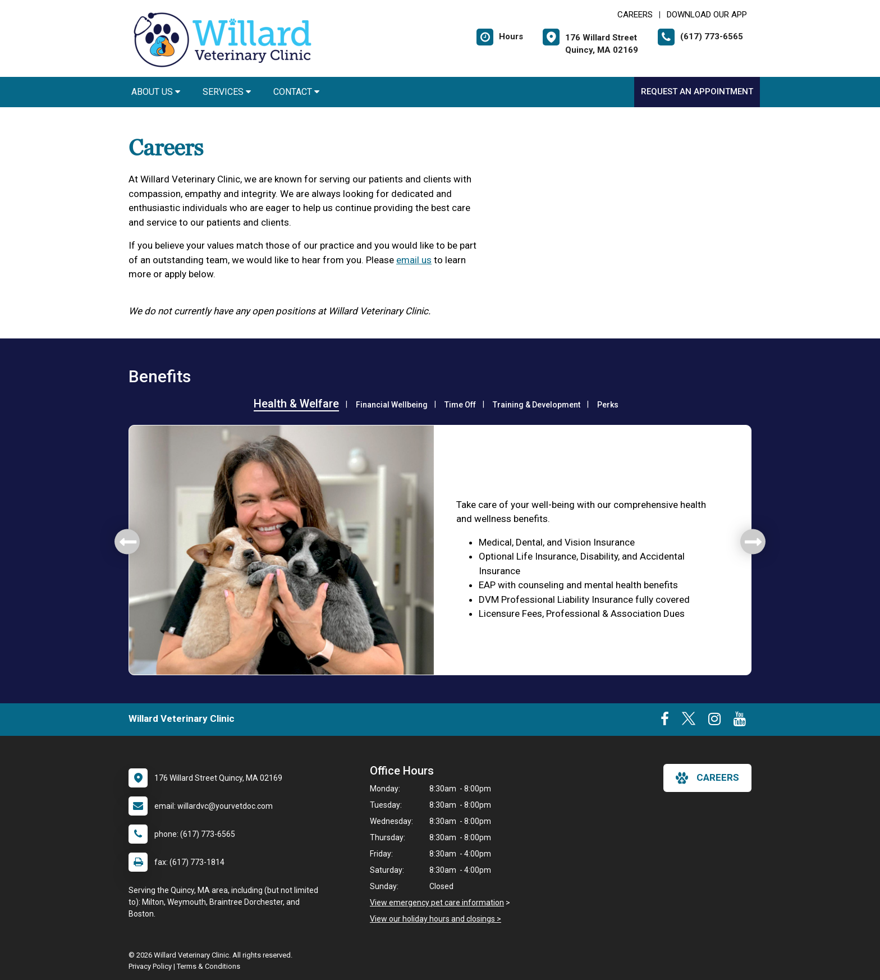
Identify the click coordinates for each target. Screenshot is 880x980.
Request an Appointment (697, 91)
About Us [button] (155, 91)
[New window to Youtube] (739, 721)
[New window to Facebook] (665, 721)
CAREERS (635, 15)
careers (707, 778)
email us (414, 259)
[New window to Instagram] (714, 721)
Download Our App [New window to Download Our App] (707, 15)
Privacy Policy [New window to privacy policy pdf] (150, 966)
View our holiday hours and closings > (435, 918)
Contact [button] (296, 91)
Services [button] (227, 91)
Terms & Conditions (208, 966)
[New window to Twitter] (688, 721)
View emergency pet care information (437, 902)
